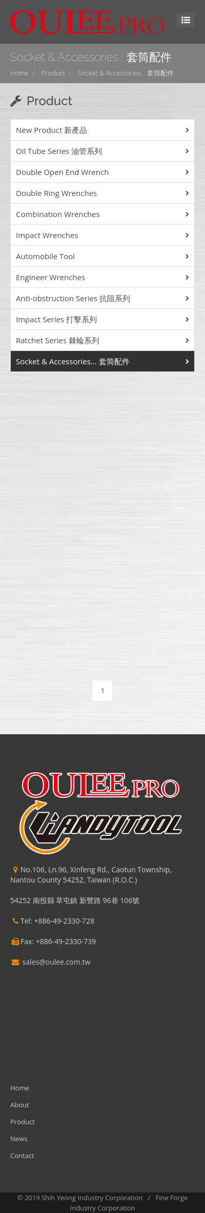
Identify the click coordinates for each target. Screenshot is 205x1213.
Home (19, 72)
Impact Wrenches (47, 235)
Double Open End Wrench (62, 172)
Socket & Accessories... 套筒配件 (126, 72)
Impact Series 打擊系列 (56, 319)
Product (53, 72)
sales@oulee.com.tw (57, 962)
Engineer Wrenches (50, 277)
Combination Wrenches (58, 214)
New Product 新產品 (51, 130)
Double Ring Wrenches (56, 193)
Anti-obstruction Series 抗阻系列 (73, 298)
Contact (22, 1155)
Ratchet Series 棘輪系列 (57, 340)
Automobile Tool (45, 256)
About (19, 1104)
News (18, 1138)
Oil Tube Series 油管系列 (59, 151)
